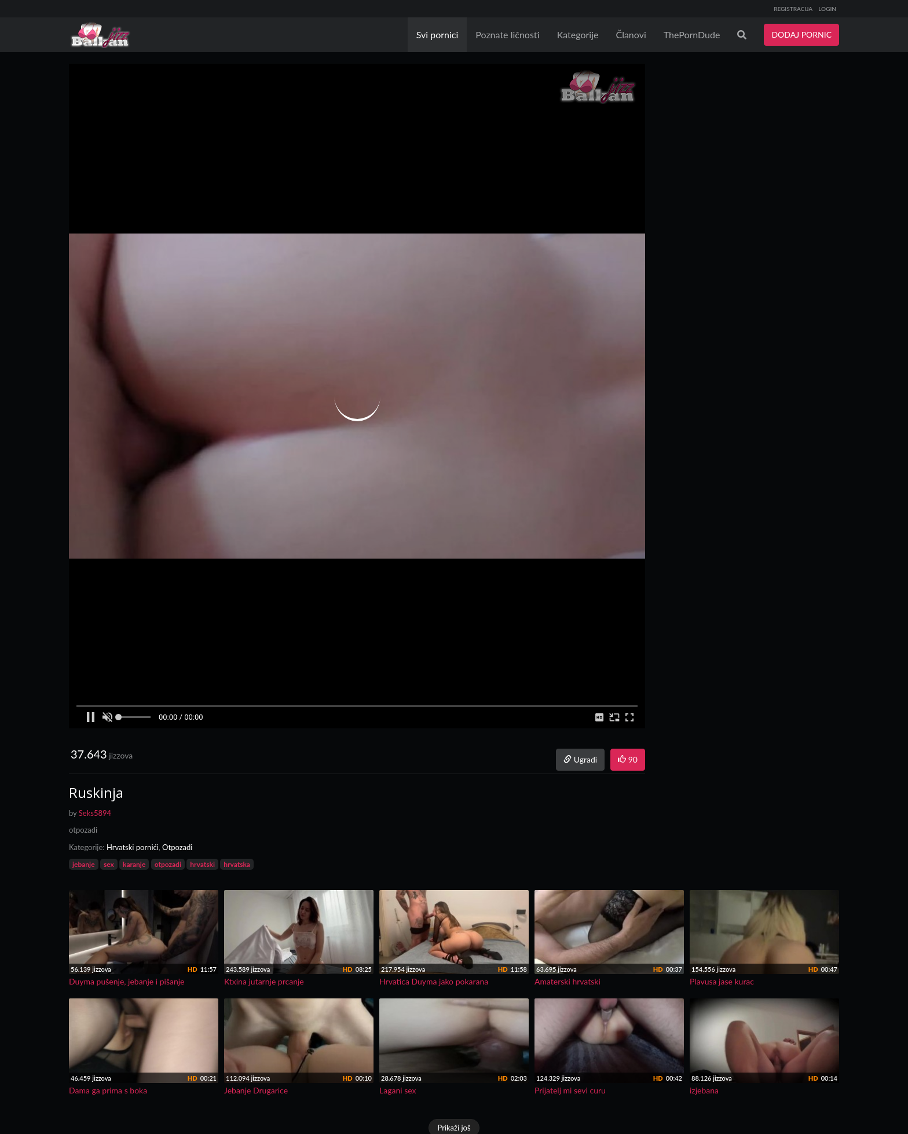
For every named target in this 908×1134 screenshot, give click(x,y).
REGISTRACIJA (793, 8)
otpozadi (168, 864)
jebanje (83, 864)
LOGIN (827, 8)
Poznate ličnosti (507, 34)
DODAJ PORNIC (801, 34)
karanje (134, 864)
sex (109, 864)
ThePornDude (692, 34)
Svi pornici (437, 34)
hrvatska (237, 864)
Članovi (631, 34)
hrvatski (202, 864)
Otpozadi (177, 847)
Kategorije (578, 34)
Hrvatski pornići (133, 847)
